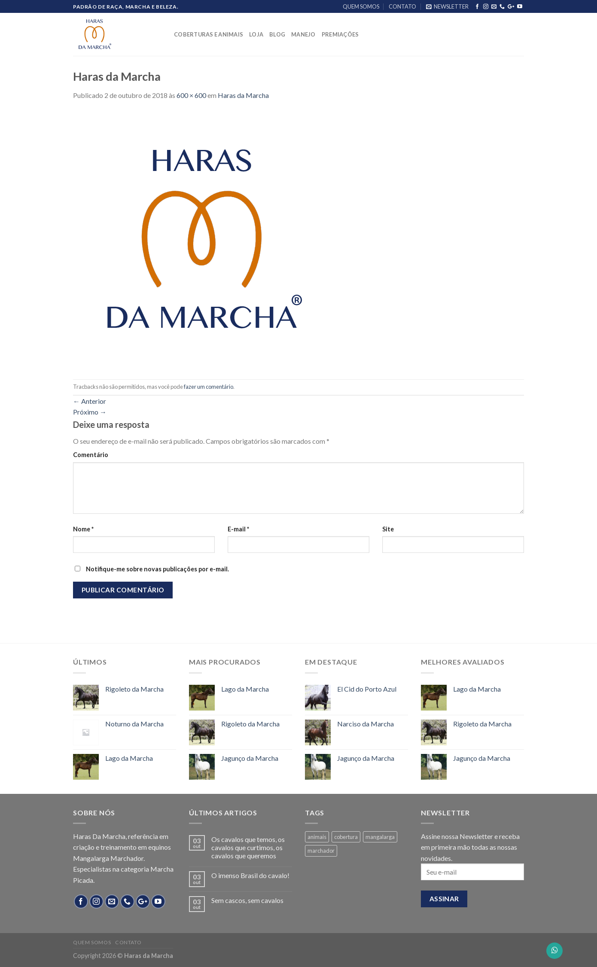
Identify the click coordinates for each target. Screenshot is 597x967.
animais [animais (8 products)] (317, 836)
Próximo (90, 412)
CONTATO (402, 6)
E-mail (238, 529)
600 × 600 (191, 95)
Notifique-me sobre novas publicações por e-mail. (157, 569)
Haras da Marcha (243, 95)
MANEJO (303, 34)
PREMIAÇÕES (340, 34)
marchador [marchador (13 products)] (321, 850)
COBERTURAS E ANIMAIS (208, 34)
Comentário (90, 454)
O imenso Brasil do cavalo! (250, 875)
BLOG (277, 34)
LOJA (256, 34)
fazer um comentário (208, 386)
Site (388, 529)
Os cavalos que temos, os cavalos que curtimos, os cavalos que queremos (248, 847)
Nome (83, 529)
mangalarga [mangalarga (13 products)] (380, 836)
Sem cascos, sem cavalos (247, 900)
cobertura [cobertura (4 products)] (346, 836)
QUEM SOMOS (361, 6)
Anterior (89, 401)
